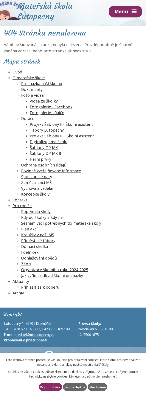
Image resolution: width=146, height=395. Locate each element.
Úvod (17, 72)
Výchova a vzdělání (38, 188)
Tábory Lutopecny (47, 130)
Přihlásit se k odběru (40, 287)
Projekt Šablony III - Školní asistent (62, 135)
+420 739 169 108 (56, 329)
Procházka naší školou (41, 83)
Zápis (26, 263)
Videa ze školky (44, 101)
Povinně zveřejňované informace (51, 170)
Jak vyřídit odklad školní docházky (52, 275)
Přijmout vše (50, 387)
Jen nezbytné (74, 387)
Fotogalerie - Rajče (47, 112)
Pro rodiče (22, 205)
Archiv (18, 292)
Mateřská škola (44, 10)
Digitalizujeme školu (48, 141)
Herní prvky (40, 159)
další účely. (101, 364)
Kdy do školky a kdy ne (42, 217)
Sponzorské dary (36, 176)
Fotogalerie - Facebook (51, 106)
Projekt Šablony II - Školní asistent (61, 124)
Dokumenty (32, 89)
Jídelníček (30, 252)
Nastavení (97, 387)
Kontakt (19, 199)
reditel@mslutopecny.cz (35, 334)
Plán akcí (29, 229)
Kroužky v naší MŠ (37, 234)
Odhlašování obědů (39, 258)
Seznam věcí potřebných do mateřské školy (61, 223)
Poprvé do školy (36, 211)
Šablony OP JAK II (45, 153)
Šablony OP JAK (44, 147)
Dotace (27, 118)
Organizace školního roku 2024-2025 (54, 269)
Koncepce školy (35, 194)
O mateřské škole (28, 77)
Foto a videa (32, 95)
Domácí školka (34, 246)
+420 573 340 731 (26, 329)
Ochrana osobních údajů (43, 165)
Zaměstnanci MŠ (36, 182)
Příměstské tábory (38, 240)
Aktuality (20, 281)
